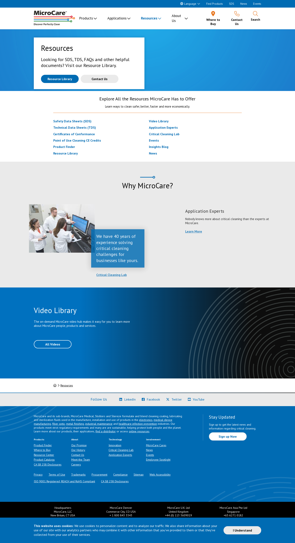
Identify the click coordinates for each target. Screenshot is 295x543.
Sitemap (139, 474)
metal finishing (75, 424)
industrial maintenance (98, 424)
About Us (176, 18)
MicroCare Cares (156, 445)
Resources (149, 18)
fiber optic (58, 424)
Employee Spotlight (158, 459)
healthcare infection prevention (138, 424)
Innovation (115, 445)
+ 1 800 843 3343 (121, 515)
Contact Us (77, 455)
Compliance (120, 474)
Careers (76, 464)
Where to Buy (42, 450)
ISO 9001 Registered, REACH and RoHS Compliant (64, 481)
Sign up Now (228, 436)
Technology (115, 439)
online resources (139, 431)
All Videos (52, 344)
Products (86, 18)
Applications (117, 18)
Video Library (159, 121)
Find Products (214, 4)
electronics (145, 420)
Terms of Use (57, 474)
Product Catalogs (44, 459)
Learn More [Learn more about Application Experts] (235, 231)
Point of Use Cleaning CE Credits (77, 140)
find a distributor (105, 431)
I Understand (242, 530)
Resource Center (44, 455)
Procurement (99, 474)
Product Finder (64, 147)
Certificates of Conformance (74, 134)
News (243, 4)
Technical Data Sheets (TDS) (74, 127)
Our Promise (79, 445)
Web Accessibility (160, 474)
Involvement (153, 439)
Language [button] (188, 4)
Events (257, 4)
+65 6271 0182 (233, 515)
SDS (231, 4)
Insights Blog (158, 147)
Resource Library (65, 153)
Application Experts (163, 127)
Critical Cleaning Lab (164, 134)
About (74, 439)
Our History (78, 450)
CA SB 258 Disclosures (47, 464)
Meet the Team (80, 459)
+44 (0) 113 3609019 (178, 515)
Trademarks (78, 474)
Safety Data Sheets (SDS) (72, 121)
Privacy (38, 474)
